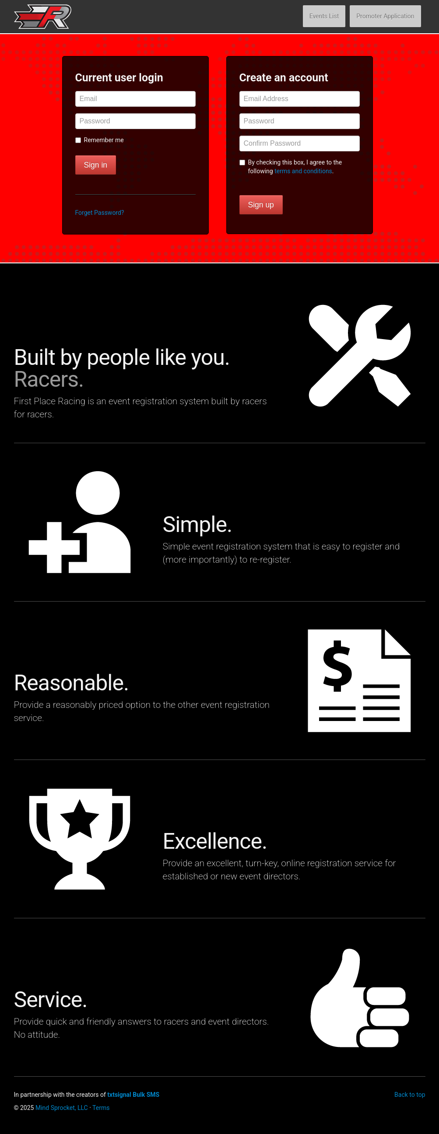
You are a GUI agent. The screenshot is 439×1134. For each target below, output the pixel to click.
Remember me (99, 140)
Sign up (261, 204)
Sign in (96, 165)
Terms (100, 1107)
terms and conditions (303, 171)
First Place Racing (56, 16)
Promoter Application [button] (385, 16)
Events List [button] (324, 16)
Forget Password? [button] (99, 212)
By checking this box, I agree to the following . (290, 167)
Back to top (409, 1094)
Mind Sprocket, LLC (61, 1107)
